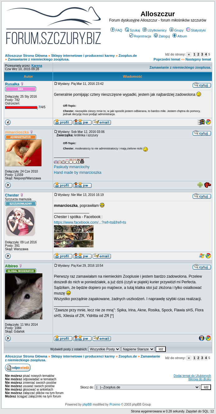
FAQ (116, 30)
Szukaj (132, 30)
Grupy (177, 30)
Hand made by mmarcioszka (77, 172)
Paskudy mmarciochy (71, 167)
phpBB (87, 404)
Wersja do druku (199, 379)
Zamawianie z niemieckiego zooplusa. (38, 59)
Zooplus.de (127, 55)
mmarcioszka (17, 132)
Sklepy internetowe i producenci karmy (83, 55)
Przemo (114, 404)
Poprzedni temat (167, 59)
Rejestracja (140, 36)
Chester (12, 195)
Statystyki (196, 30)
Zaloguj (162, 36)
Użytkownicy (154, 30)
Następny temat (198, 59)
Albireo (11, 266)
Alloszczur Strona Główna (26, 55)
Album (180, 36)
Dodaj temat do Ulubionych (192, 375)
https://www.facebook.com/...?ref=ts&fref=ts (90, 222)
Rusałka (12, 84)
